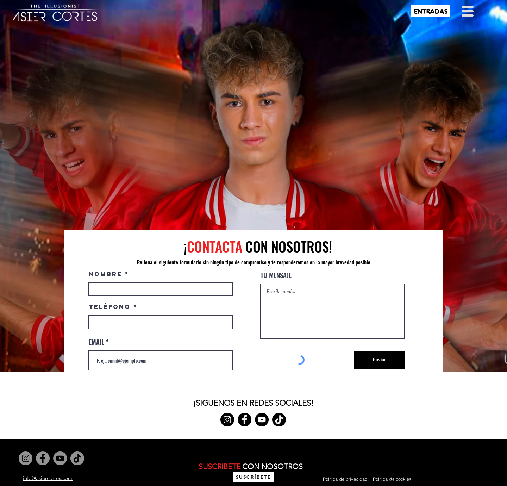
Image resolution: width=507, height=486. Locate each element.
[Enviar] (379, 360)
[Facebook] (244, 419)
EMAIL (96, 342)
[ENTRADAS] (430, 11)
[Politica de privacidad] (345, 479)
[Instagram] (227, 419)
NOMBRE (105, 274)
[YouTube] (262, 419)
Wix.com (253, 458)
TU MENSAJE (276, 275)
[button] (467, 11)
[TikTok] (279, 419)
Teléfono (110, 307)
